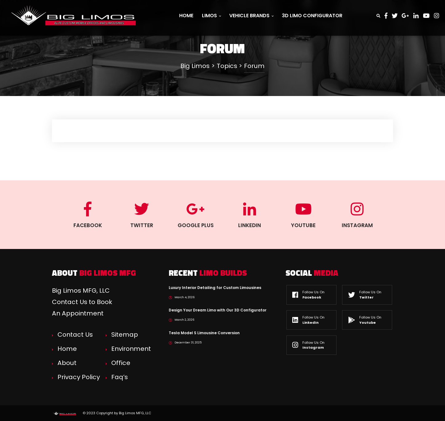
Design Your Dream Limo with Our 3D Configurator (217, 310)
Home (186, 15)
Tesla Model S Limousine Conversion (204, 332)
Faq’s (119, 377)
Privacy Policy (78, 377)
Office (120, 363)
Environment (131, 348)
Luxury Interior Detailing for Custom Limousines (215, 287)
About (67, 363)
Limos (211, 15)
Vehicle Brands (251, 15)
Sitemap (124, 334)
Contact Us (75, 334)
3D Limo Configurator (312, 15)
